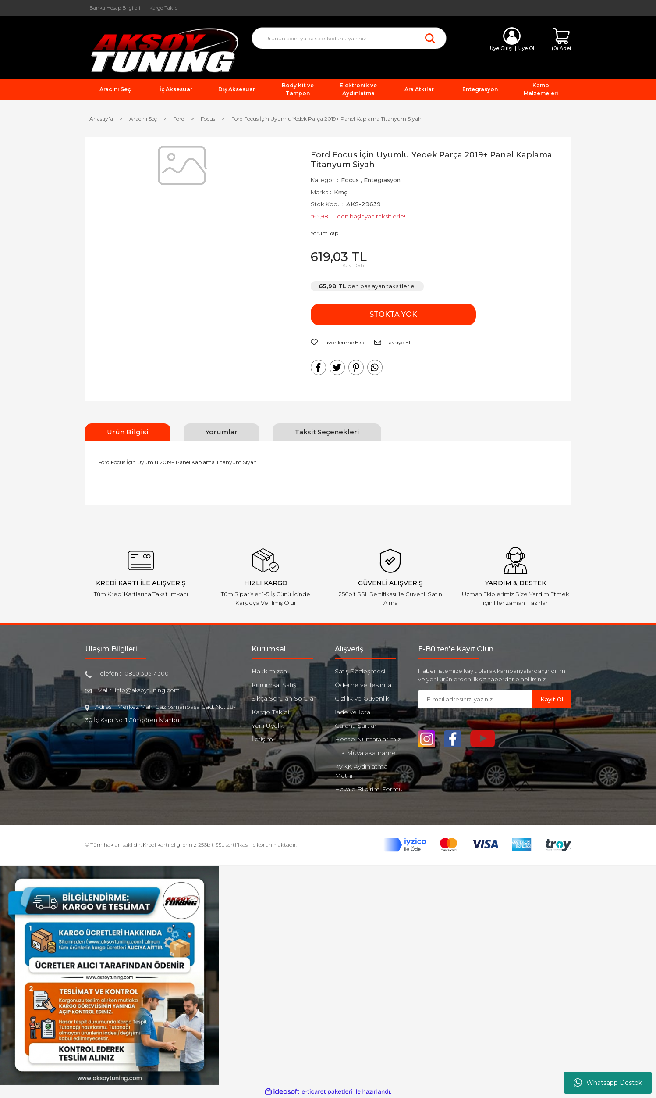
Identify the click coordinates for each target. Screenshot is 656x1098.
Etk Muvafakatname (365, 753)
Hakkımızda (269, 671)
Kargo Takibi (270, 712)
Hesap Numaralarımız (368, 739)
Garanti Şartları (356, 726)
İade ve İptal (353, 712)
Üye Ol (526, 48)
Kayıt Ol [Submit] (551, 699)
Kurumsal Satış (274, 685)
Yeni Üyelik (268, 726)
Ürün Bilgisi (128, 432)
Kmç (340, 192)
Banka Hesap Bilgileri (114, 8)
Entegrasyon (382, 179)
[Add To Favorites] (338, 343)
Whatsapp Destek (608, 1082)
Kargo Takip (163, 8)
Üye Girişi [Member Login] (501, 48)
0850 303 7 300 (146, 673)
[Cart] (561, 39)
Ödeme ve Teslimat (364, 685)
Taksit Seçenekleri (326, 432)
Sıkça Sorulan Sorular (284, 698)
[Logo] (161, 49)
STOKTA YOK (354, 314)
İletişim (262, 739)
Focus (350, 179)
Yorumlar (222, 432)
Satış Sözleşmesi (360, 671)
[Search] (349, 38)
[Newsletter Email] (475, 699)
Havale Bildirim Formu (369, 789)
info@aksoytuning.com (147, 690)
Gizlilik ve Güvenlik (362, 698)
